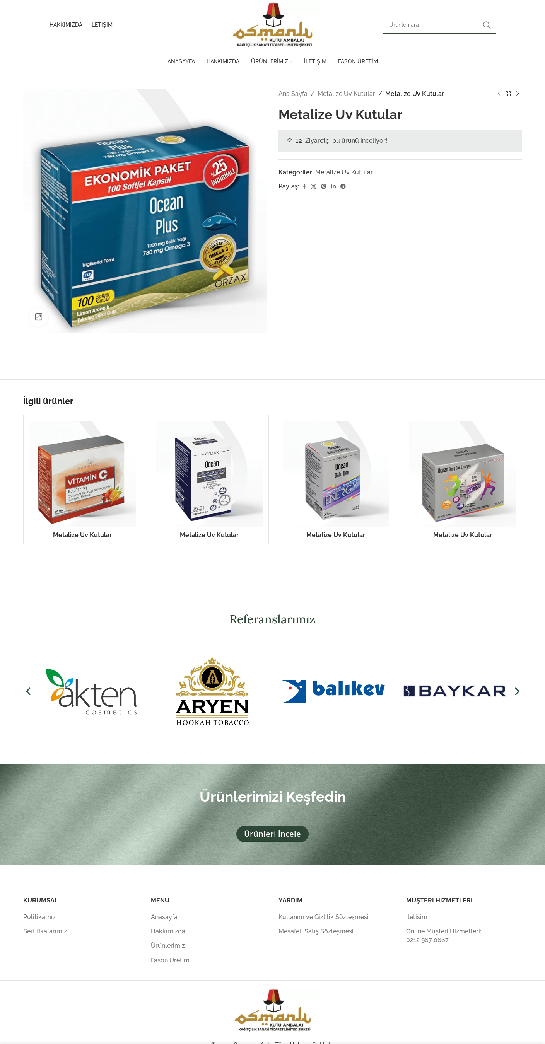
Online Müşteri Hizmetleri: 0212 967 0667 (443, 935)
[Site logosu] (272, 24)
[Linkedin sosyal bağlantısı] (333, 186)
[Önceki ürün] (499, 94)
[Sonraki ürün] (517, 94)
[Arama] (439, 25)
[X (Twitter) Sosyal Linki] (314, 186)
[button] (28, 691)
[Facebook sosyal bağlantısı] (304, 186)
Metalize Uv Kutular (346, 93)
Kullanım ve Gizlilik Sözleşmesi (323, 917)
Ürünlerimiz (168, 945)
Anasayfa (164, 917)
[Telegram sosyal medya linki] (343, 186)
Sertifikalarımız (45, 931)
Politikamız (39, 917)
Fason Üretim (170, 960)
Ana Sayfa (293, 93)
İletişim (416, 917)
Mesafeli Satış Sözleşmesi (316, 931)
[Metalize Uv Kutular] (82, 474)
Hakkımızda (168, 931)
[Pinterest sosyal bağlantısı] (324, 186)
